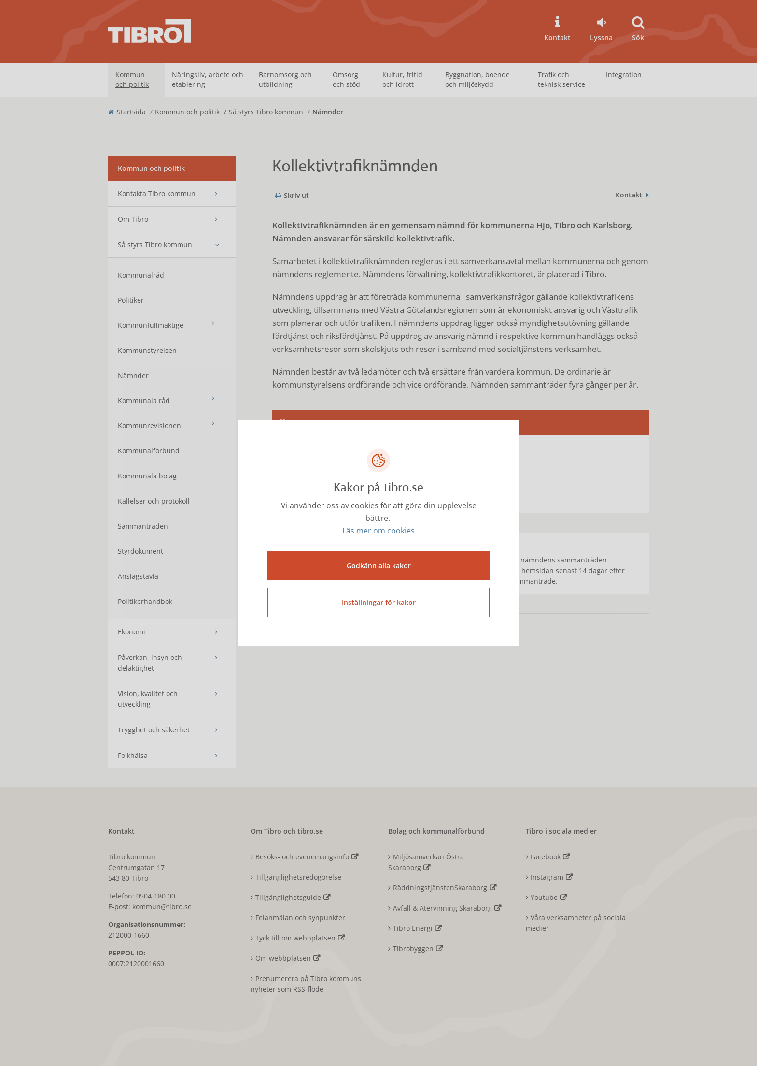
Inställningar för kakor (379, 602)
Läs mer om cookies (378, 530)
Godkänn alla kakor (379, 565)
